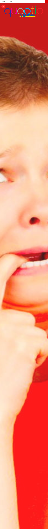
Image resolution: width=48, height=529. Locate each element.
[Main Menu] (3, 6)
